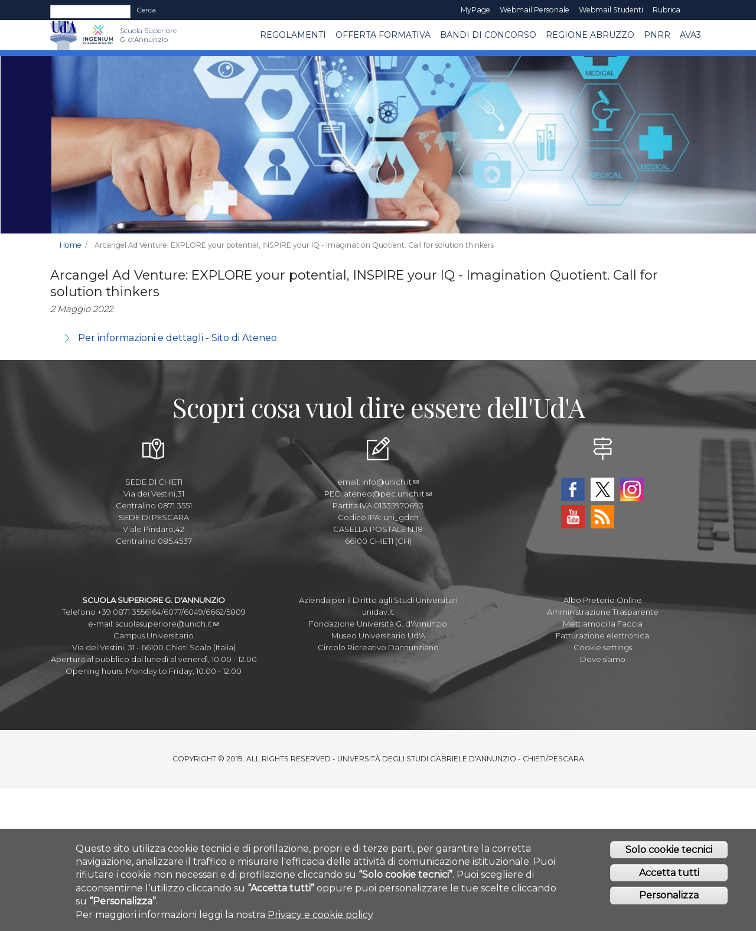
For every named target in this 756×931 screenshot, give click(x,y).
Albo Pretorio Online (602, 600)
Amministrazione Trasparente (603, 612)
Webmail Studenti (611, 9)
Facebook (573, 489)
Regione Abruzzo (590, 35)
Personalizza (669, 895)
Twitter (602, 489)
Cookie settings (602, 647)
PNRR (657, 35)
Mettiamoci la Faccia (603, 623)
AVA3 (690, 35)
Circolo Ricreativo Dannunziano (378, 647)
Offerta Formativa (383, 35)
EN (695, 10)
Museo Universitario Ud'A (378, 635)
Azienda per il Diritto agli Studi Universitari (378, 600)
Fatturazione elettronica (602, 635)
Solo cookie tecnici (668, 849)
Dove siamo (602, 659)
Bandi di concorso (488, 35)
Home (71, 245)
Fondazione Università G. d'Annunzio (378, 623)
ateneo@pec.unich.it (388, 493)
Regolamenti (293, 35)
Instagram (632, 489)
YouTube (573, 516)
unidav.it (378, 612)
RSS (602, 516)
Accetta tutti (669, 872)
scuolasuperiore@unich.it (167, 623)
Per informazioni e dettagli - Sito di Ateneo (177, 337)
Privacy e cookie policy (320, 914)
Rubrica (666, 9)
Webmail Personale (534, 9)
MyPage (475, 9)
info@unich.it (390, 481)
